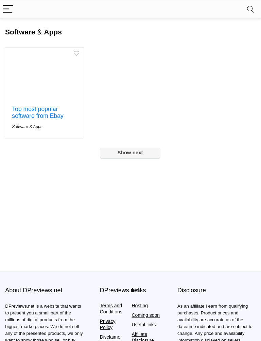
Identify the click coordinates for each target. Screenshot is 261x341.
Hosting (140, 305)
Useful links (144, 325)
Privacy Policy (108, 324)
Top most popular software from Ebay (38, 112)
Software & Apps (27, 126)
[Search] (250, 9)
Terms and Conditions (111, 308)
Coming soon (146, 315)
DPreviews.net (19, 306)
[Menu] (8, 9)
